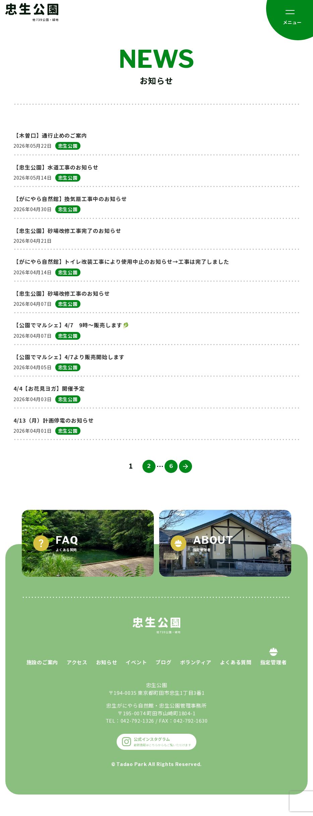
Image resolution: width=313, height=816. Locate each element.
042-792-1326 (137, 736)
